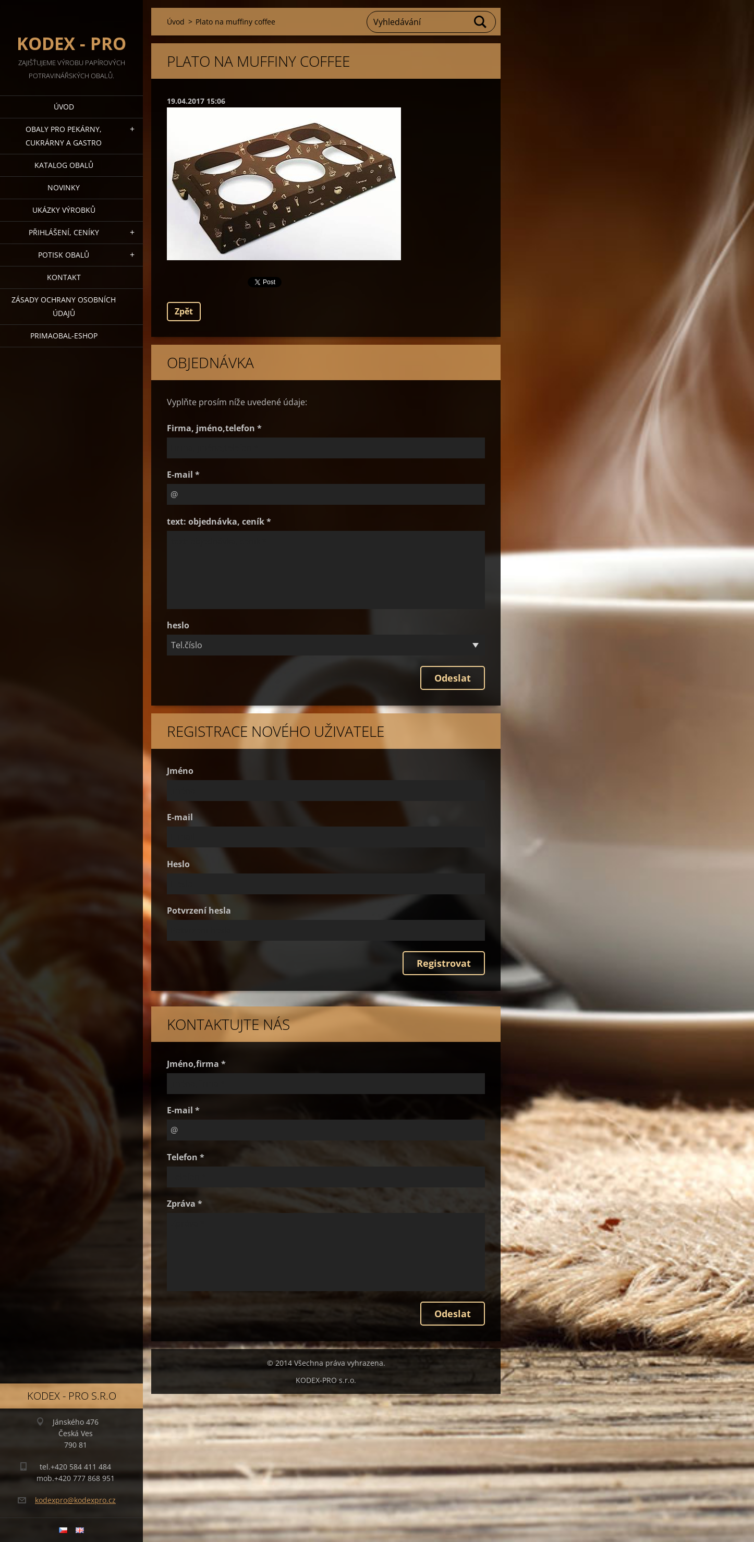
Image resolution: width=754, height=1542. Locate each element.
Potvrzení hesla (199, 910)
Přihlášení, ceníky (64, 232)
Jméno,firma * (196, 1064)
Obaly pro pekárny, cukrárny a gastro (64, 136)
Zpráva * (184, 1203)
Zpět (184, 311)
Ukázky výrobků (63, 210)
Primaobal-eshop (64, 336)
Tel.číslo (186, 645)
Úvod (64, 107)
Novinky (63, 187)
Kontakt (64, 277)
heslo (178, 625)
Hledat (481, 22)
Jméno (180, 770)
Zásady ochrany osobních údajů (63, 306)
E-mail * (183, 474)
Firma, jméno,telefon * (214, 428)
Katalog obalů (63, 165)
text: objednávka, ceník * (219, 521)
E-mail (180, 817)
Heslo (178, 864)
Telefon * (185, 1157)
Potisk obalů (63, 255)
